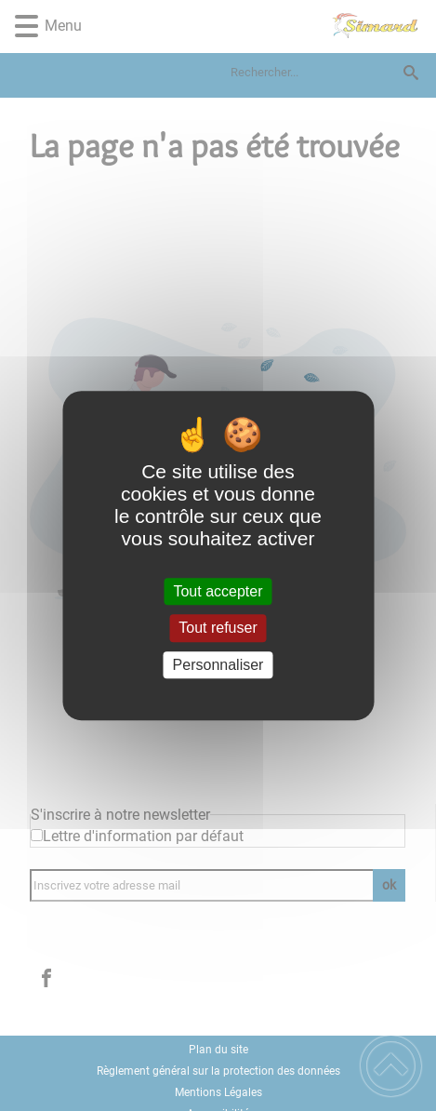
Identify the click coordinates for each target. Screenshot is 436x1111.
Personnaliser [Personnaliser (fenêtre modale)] (218, 665)
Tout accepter (217, 591)
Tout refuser (217, 628)
